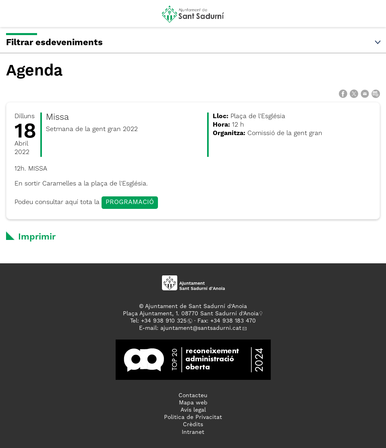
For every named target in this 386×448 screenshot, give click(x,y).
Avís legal (193, 410)
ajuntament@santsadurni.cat (200, 328)
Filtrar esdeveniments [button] (194, 42)
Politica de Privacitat (193, 417)
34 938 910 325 (165, 321)
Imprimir (37, 237)
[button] (13, 17)
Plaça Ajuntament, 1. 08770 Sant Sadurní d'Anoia (191, 314)
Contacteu (193, 395)
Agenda (34, 71)
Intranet (193, 432)
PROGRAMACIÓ (130, 202)
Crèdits (193, 424)
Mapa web (193, 403)
